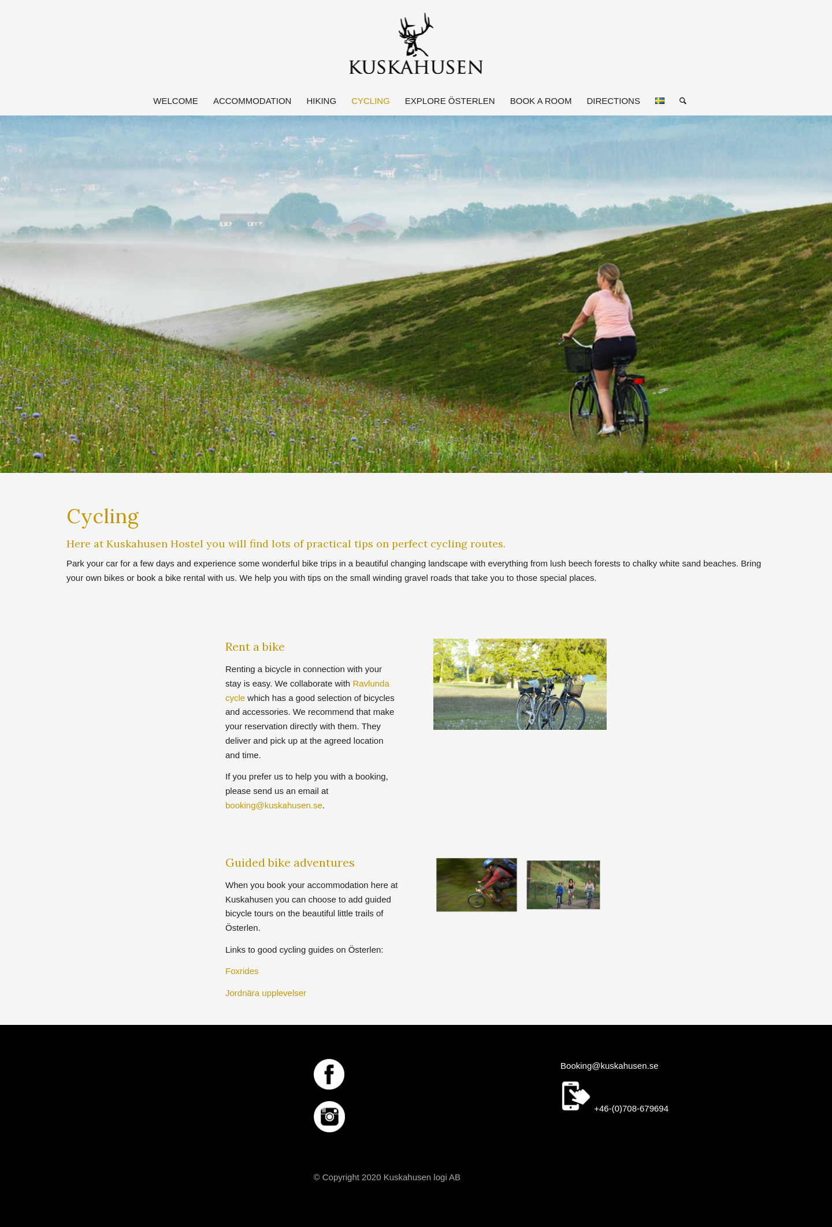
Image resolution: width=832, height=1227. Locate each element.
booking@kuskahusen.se (273, 805)
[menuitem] (176, 101)
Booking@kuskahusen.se (609, 1066)
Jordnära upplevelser (265, 993)
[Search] (679, 101)
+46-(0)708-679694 (614, 1108)
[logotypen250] (416, 43)
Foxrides (242, 971)
